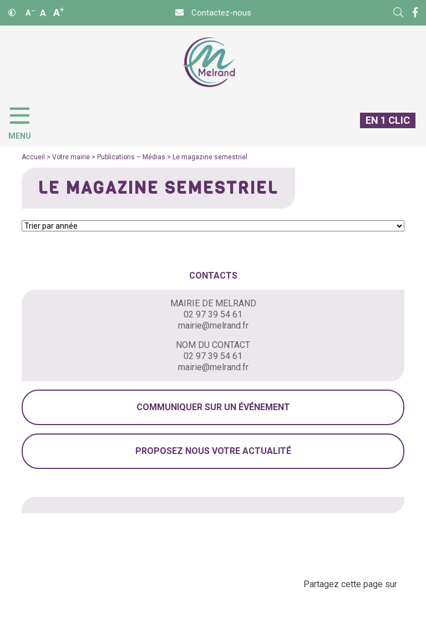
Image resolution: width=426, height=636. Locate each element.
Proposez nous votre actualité (213, 451)
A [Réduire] (30, 12)
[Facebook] (415, 13)
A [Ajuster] (43, 12)
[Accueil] (209, 62)
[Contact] (213, 13)
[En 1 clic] (383, 129)
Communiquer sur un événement (213, 407)
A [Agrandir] (58, 12)
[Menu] (25, 121)
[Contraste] (12, 13)
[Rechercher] (398, 13)
